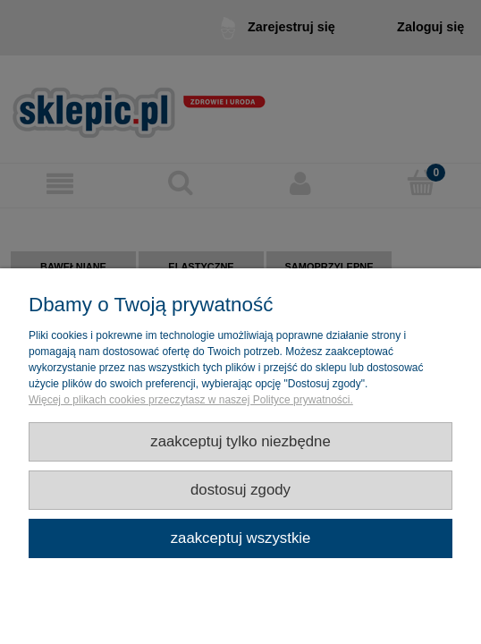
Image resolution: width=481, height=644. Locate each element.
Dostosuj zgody (240, 489)
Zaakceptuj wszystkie (241, 538)
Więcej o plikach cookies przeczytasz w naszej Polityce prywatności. (191, 400)
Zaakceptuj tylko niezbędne (240, 441)
